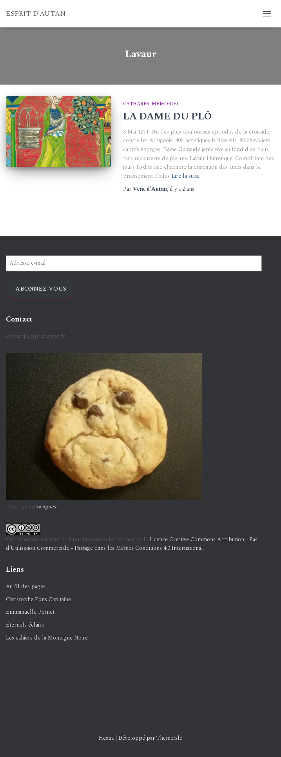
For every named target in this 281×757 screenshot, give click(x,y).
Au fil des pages (25, 586)
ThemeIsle (169, 738)
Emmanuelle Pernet (30, 612)
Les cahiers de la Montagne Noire (47, 638)
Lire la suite (185, 176)
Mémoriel (165, 104)
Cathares (136, 104)
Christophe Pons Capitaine (38, 599)
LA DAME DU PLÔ (167, 116)
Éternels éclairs (25, 625)
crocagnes (44, 506)
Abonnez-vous (40, 288)
